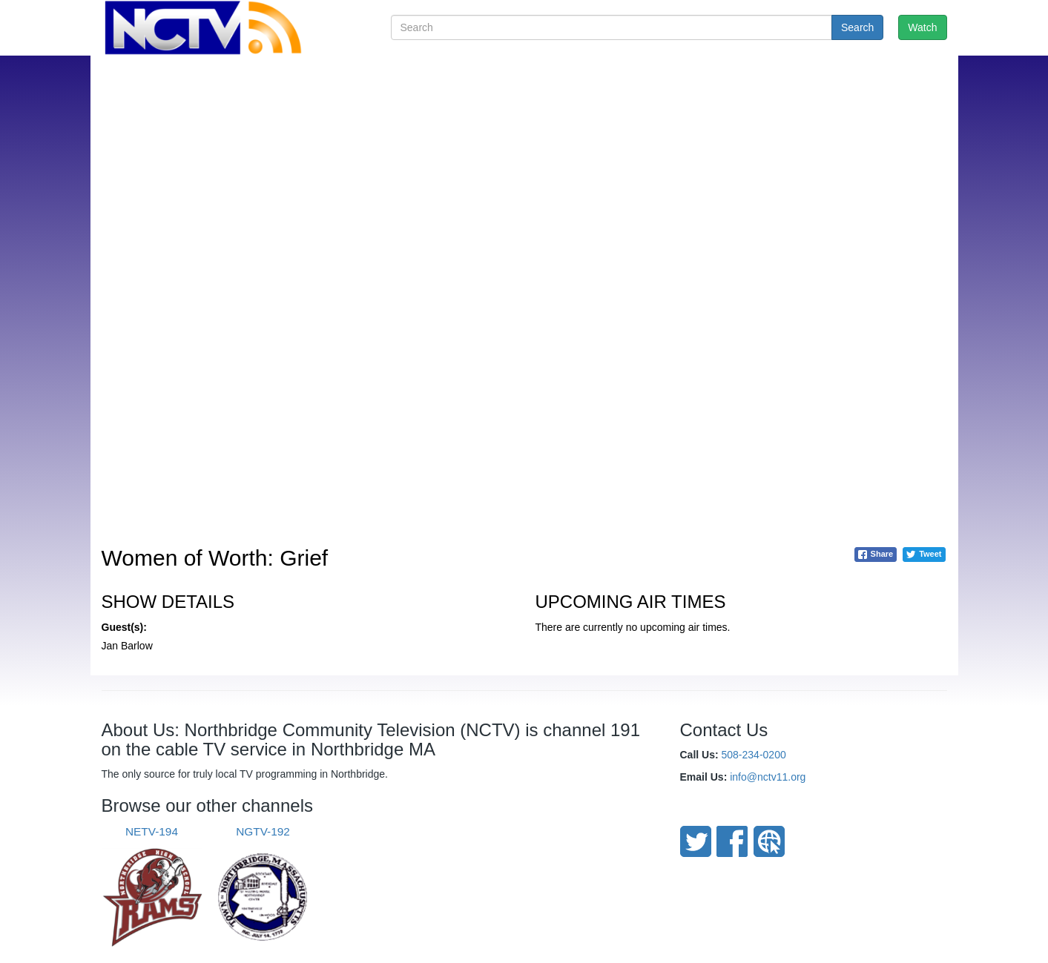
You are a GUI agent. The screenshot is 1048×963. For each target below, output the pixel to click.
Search (857, 27)
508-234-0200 (754, 755)
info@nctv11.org (767, 777)
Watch (922, 27)
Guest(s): (124, 627)
